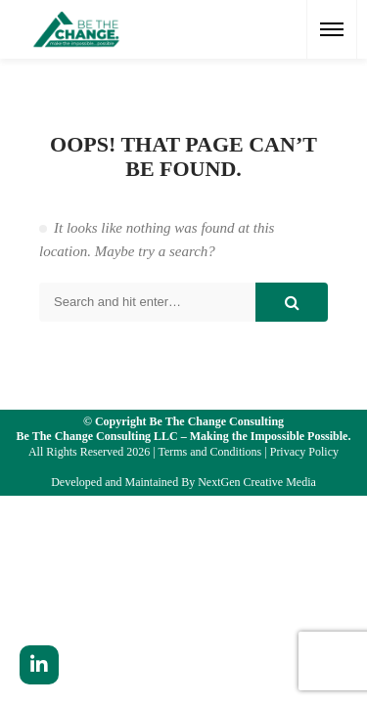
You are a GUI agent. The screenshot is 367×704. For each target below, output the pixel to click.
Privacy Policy (304, 452)
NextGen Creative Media (257, 482)
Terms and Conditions (209, 452)
